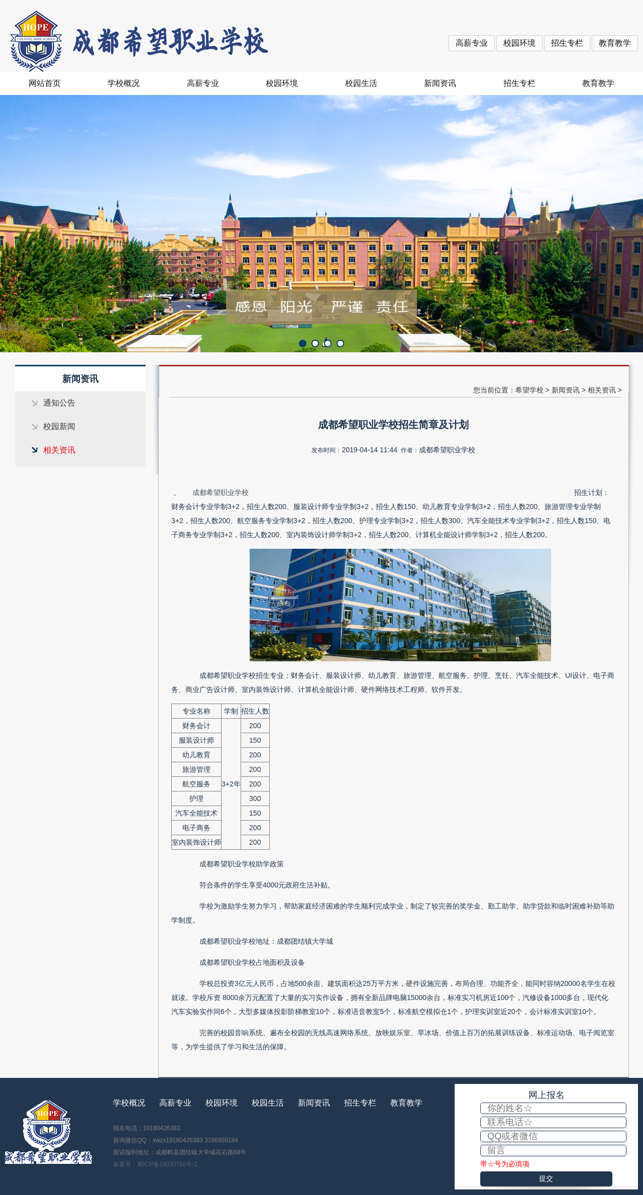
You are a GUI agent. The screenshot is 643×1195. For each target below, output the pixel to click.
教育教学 (615, 43)
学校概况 (124, 83)
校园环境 (519, 43)
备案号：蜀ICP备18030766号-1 (155, 1164)
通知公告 (59, 403)
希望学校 (529, 390)
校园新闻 (59, 426)
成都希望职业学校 (220, 492)
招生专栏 (567, 43)
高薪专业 (472, 43)
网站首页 (45, 83)
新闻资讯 (440, 83)
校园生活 (361, 83)
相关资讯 (59, 450)
